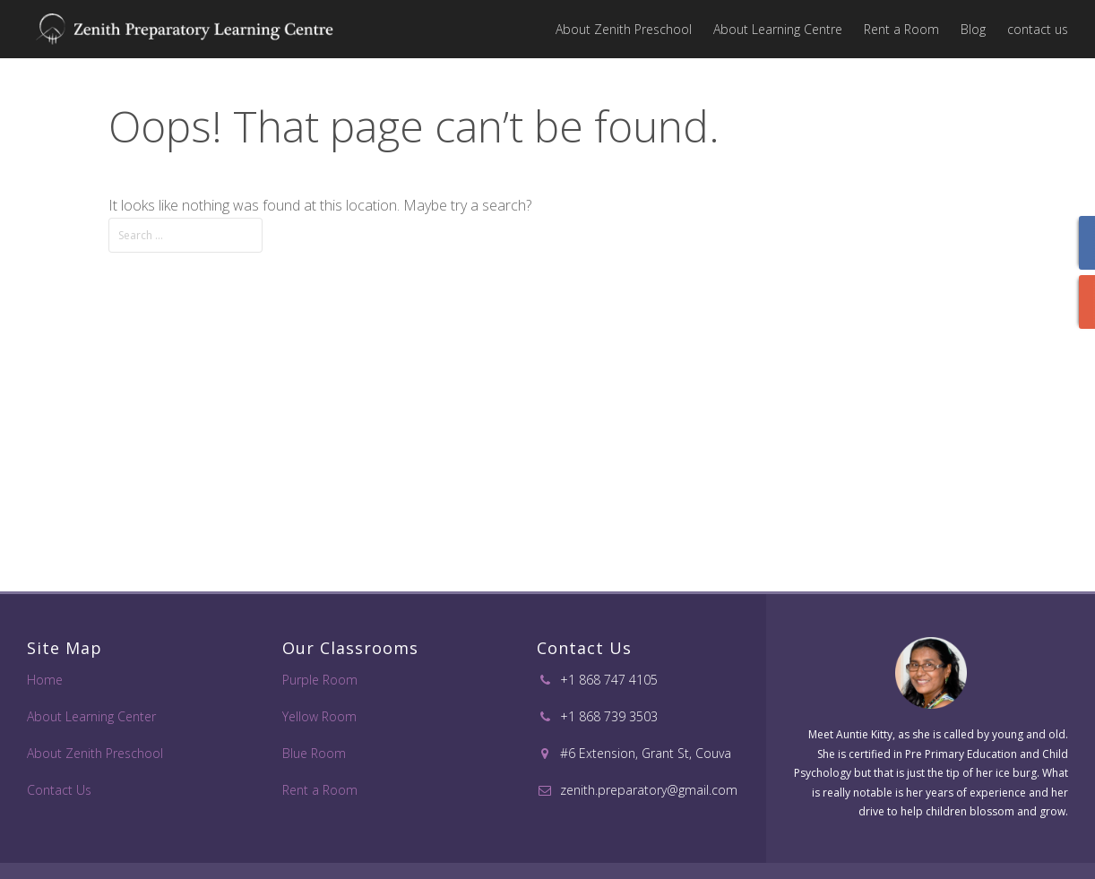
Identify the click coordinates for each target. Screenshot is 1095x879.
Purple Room (320, 679)
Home (45, 679)
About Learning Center (91, 716)
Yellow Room (319, 716)
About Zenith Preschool (624, 29)
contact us (1037, 29)
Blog (973, 29)
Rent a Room (901, 29)
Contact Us (59, 789)
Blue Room (314, 753)
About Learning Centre (777, 29)
